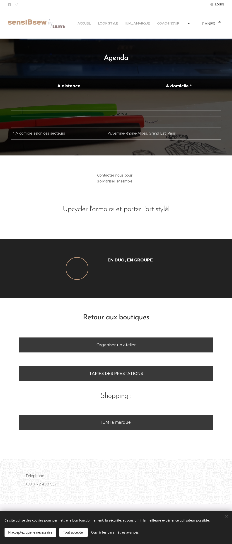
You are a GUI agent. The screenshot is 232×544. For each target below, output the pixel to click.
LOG (218, 4)
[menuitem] (158, 24)
